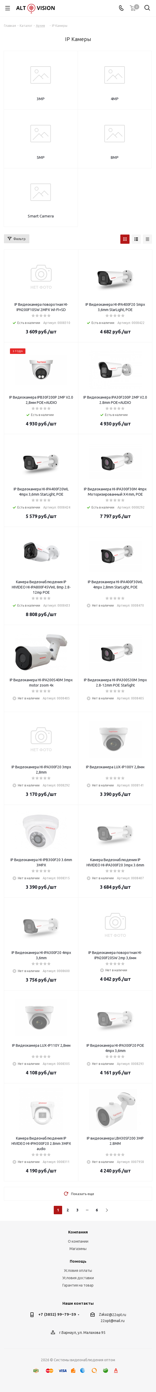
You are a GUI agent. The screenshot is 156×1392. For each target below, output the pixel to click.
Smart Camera (41, 216)
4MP (115, 98)
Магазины (78, 1249)
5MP (41, 157)
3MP (41, 98)
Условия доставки (78, 1278)
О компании (78, 1241)
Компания (78, 1232)
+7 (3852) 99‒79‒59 (57, 1314)
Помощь (78, 1261)
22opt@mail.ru (113, 1321)
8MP (115, 157)
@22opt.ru (117, 1315)
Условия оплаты (78, 1270)
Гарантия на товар (78, 1285)
